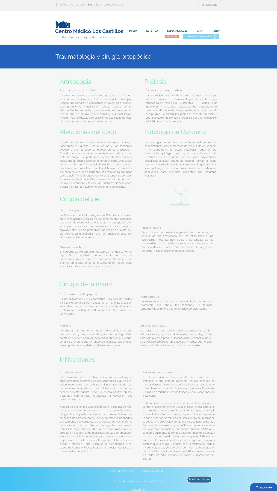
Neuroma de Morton (75, 247)
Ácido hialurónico (73, 372)
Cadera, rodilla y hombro (164, 90)
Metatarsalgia (151, 227)
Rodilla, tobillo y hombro (78, 90)
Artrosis (65, 325)
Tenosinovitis (150, 296)
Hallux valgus (70, 210)
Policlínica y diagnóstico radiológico (88, 37)
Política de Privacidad (121, 471)
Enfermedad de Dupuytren (79, 294)
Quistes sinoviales (153, 325)
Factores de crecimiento (161, 372)
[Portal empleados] (199, 479)
